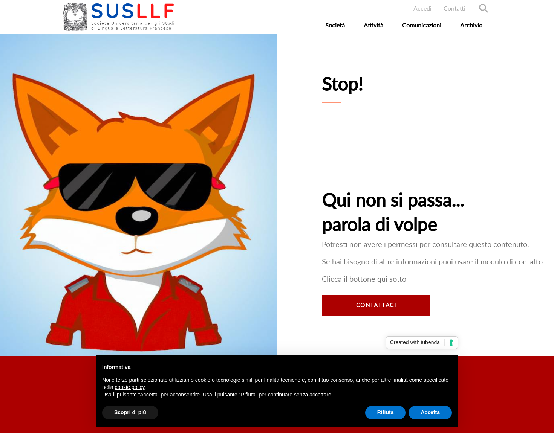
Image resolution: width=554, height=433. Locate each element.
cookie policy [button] (129, 387)
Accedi (422, 8)
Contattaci (376, 305)
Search (483, 8)
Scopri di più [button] (130, 412)
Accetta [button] (430, 412)
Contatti (454, 8)
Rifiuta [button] (385, 412)
